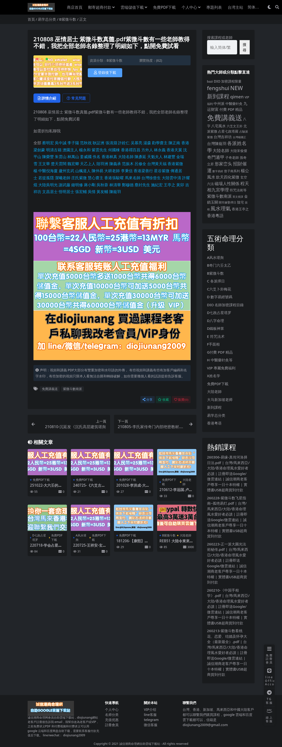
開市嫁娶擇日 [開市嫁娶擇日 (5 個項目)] (227, 202)
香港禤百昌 (130, 150)
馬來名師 (132, 177)
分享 (148, 399)
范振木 (128, 163)
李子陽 (73, 142)
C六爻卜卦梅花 (219, 289)
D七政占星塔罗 (39, 537)
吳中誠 (60, 142)
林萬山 (73, 156)
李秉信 (127, 170)
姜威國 (86, 156)
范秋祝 (86, 142)
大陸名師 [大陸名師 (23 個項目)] (221, 150)
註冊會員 (112, 724)
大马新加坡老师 (220, 399)
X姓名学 (213, 375)
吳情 (92, 191)
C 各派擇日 (216, 281)
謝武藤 (64, 184)
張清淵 (111, 142)
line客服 (150, 714)
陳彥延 (140, 156)
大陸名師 (126, 156)
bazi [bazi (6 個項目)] (210, 81)
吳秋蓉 (102, 184)
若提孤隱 (46, 177)
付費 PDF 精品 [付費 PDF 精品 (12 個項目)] (230, 109)
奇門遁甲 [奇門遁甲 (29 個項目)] (216, 157)
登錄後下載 (105, 73)
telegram (151, 719)
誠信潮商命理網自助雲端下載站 (139, 744)
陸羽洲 (102, 163)
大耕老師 (112, 170)
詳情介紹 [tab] (47, 98)
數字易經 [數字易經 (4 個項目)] (217, 171)
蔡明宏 (48, 142)
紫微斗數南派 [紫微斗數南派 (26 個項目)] (219, 196)
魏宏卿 (73, 163)
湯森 (147, 142)
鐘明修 (77, 184)
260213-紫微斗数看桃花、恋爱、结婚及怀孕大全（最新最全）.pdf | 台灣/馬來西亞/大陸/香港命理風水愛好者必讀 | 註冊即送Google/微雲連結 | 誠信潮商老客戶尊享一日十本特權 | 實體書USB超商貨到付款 (227, 652)
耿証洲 (98, 142)
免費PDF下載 (41, 480)
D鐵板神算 (215, 328)
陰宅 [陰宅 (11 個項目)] (240, 202)
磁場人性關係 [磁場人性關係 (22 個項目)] (227, 183)
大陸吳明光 (48, 184)
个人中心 (112, 709)
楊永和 (85, 150)
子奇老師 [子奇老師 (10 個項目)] (232, 157)
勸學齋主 (160, 142)
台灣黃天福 (157, 163)
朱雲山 (60, 156)
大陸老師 (187, 482)
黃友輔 (102, 191)
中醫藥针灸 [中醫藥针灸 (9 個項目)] (234, 103)
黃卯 (180, 184)
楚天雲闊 (58, 163)
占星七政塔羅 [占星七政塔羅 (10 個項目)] (228, 131)
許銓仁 (124, 142)
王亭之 (169, 184)
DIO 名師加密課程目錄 (225, 304)
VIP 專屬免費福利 (221, 367)
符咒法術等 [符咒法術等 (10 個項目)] (238, 190)
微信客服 (150, 724)
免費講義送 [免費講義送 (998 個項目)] (224, 117)
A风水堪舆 (81, 537)
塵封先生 (142, 184)
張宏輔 (81, 191)
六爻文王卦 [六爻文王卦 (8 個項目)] (234, 126)
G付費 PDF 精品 (220, 352)
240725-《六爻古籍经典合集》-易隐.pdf (90, 487)
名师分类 (112, 714)
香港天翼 (174, 150)
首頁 (31, 19)
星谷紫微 (161, 170)
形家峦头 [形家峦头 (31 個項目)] (223, 164)
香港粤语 (214, 423)
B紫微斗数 (67, 19)
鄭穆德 (128, 184)
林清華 (115, 184)
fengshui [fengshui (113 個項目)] (218, 88)
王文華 (44, 163)
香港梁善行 (143, 170)
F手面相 (213, 344)
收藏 (163, 399)
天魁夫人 (155, 156)
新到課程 (214, 407)
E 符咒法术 (216, 336)
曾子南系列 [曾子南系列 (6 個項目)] (232, 171)
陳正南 (174, 142)
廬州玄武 (66, 170)
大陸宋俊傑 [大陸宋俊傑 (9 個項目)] (238, 150)
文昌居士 (50, 191)
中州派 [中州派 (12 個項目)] (219, 103)
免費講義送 (50, 389)
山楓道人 (83, 170)
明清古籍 (54, 150)
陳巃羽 (115, 191)
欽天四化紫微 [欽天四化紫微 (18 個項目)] (227, 177)
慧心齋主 (95, 177)
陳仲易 (97, 170)
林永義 (160, 150)
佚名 (96, 156)
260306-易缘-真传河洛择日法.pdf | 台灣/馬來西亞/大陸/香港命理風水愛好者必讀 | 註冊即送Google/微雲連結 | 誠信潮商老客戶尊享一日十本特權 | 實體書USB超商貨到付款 (228, 473)
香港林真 (109, 156)
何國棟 (114, 150)
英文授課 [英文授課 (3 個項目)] (238, 196)
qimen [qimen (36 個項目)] (236, 97)
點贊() (181, 399)
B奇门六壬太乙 (219, 265)
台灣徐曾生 (151, 177)
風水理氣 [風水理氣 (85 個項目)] (220, 208)
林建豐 (169, 156)
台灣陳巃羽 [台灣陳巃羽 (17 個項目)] (216, 143)
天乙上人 (88, 163)
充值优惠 (112, 719)
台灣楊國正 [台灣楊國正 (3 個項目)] (239, 137)
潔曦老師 (62, 177)
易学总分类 (47, 19)
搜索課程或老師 (220, 37)
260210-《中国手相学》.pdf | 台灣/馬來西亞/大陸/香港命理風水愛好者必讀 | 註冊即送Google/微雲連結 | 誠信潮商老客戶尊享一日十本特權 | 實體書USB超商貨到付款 (228, 606)
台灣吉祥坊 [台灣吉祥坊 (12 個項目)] (223, 136)
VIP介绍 (150, 709)
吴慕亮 (136, 142)
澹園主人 (70, 150)
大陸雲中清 (171, 177)
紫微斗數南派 (72, 389)
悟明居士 (66, 191)
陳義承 (115, 163)
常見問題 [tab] (76, 98)
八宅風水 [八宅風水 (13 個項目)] (218, 125)
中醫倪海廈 (48, 170)
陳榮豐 (48, 156)
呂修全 (140, 163)
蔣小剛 (90, 184)
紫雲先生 (99, 150)
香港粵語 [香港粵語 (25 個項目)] (215, 215)
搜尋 (244, 47)
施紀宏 (157, 184)
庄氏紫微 (79, 177)
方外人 (147, 150)
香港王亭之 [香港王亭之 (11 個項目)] (240, 209)
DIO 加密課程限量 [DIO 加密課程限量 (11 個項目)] (228, 81)
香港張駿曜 (114, 177)
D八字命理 (215, 320)
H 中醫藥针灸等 (220, 359)
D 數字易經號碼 (220, 296)
